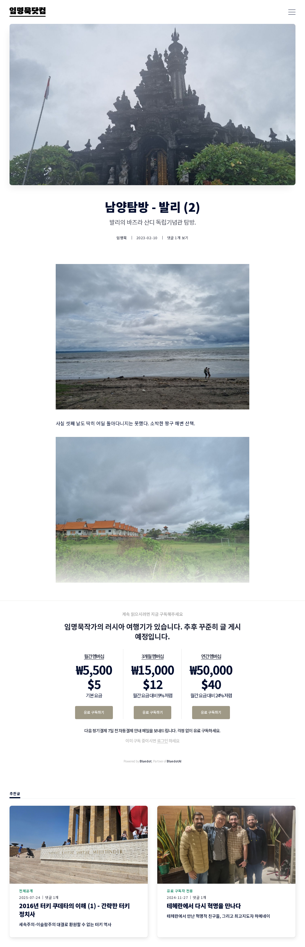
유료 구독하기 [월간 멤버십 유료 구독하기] (94, 712)
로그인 (162, 741)
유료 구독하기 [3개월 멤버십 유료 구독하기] (152, 712)
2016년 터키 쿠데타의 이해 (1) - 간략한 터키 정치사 (74, 909)
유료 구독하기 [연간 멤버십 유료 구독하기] (211, 712)
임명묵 (121, 237)
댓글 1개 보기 (178, 237)
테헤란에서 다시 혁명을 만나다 (204, 905)
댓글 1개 (52, 897)
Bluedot (146, 761)
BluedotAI (174, 761)
